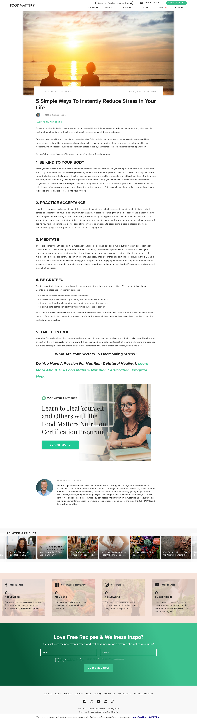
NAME (46, 652)
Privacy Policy (113, 709)
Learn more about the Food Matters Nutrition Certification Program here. (92, 370)
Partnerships (124, 694)
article (44, 92)
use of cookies (139, 717)
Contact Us (109, 694)
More (177, 8)
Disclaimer (82, 709)
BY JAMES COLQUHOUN (69, 480)
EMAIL (105, 652)
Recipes (109, 8)
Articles (79, 694)
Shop (163, 8)
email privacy (119, 659)
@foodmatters (16, 585)
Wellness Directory (143, 694)
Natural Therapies (61, 92)
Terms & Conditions (97, 709)
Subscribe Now (98, 668)
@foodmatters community (73, 585)
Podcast (127, 8)
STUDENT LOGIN (149, 3)
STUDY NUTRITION (176, 3)
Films (145, 8)
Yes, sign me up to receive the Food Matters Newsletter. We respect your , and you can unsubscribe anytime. (92, 660)
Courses (91, 8)
